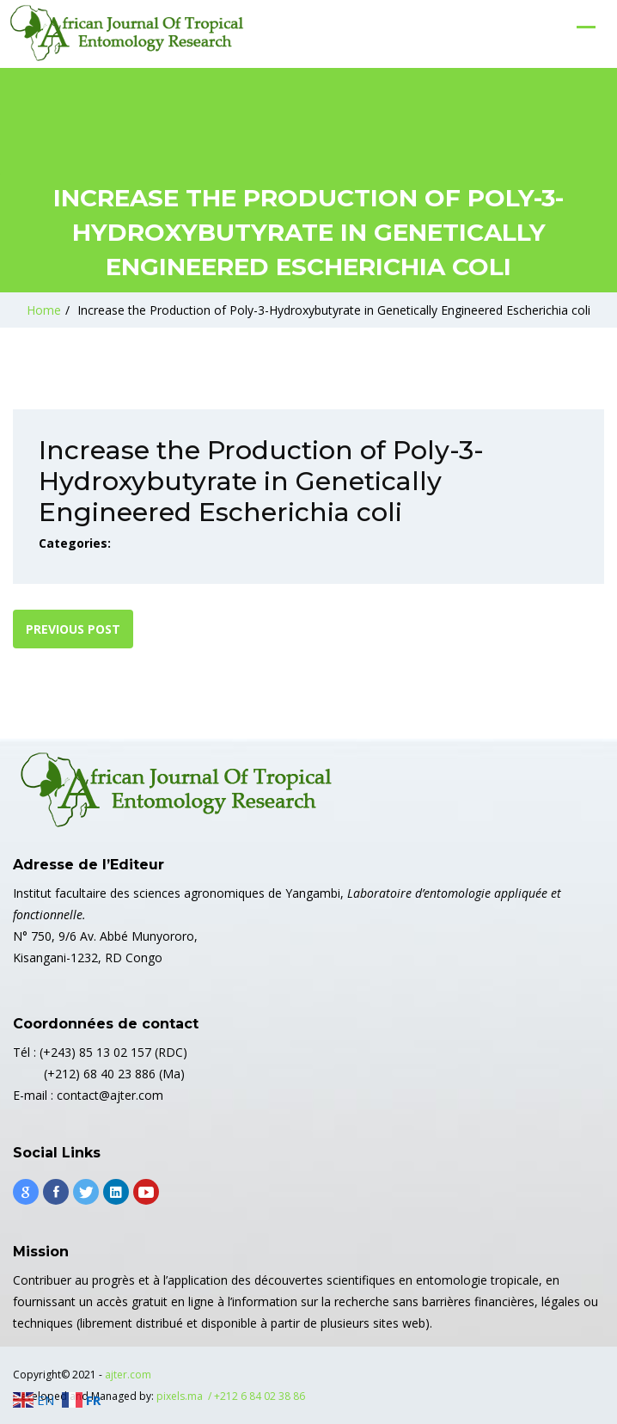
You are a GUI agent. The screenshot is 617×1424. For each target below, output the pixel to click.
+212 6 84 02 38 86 (259, 1396)
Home (44, 310)
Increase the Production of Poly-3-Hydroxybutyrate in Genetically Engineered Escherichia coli (333, 310)
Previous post (73, 629)
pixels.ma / (185, 1396)
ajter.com (128, 1374)
